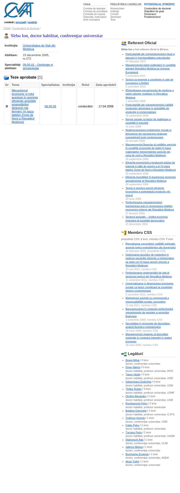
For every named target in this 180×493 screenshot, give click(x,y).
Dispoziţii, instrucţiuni (95, 16)
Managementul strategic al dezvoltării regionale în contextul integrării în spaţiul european (149, 338)
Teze (113, 19)
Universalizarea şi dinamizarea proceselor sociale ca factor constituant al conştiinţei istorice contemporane (149, 287)
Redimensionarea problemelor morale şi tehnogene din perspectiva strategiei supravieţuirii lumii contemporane (148, 134)
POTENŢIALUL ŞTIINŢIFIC (159, 4)
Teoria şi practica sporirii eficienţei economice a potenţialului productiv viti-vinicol (148, 192)
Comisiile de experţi (94, 14)
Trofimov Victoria (135, 418)
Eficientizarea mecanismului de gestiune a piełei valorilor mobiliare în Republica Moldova (150, 94)
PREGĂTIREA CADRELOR (125, 4)
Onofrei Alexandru (136, 396)
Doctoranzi (150, 14)
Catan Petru (132, 425)
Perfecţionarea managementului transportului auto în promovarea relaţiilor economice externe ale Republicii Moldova (150, 206)
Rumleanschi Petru (136, 403)
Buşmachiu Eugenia (137, 454)
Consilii (114, 14)
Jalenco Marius (134, 447)
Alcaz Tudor (132, 461)
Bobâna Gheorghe (136, 410)
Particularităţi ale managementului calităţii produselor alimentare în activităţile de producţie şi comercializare (149, 108)
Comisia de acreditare (95, 11)
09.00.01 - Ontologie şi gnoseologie (38, 66)
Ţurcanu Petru (134, 432)
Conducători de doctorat (157, 8)
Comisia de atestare (94, 8)
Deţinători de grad (154, 11)
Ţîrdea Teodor (134, 389)
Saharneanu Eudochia (138, 381)
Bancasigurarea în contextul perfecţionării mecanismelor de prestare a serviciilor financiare (149, 313)
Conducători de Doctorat (26, 28)
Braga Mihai (132, 360)
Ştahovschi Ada (134, 439)
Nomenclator (117, 8)
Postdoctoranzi (152, 16)
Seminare (115, 16)
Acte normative (91, 19)
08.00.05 (50, 106)
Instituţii (114, 11)
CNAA (86, 4)
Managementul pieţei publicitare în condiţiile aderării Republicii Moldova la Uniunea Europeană (151, 69)
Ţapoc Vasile (133, 374)
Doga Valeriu (133, 367)
